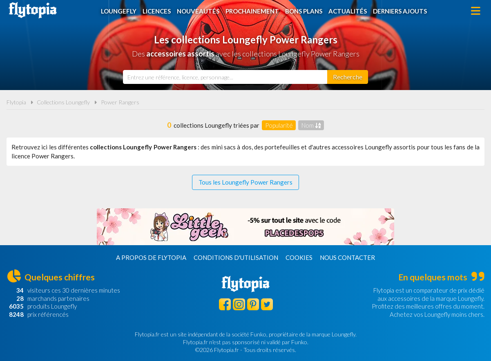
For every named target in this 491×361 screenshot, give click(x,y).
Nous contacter (347, 257)
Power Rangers (120, 102)
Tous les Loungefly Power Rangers (245, 182)
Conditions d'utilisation (236, 257)
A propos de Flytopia (151, 257)
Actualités (347, 11)
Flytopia (33, 10)
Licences (157, 11)
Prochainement (252, 11)
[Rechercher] (347, 77)
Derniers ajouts (400, 11)
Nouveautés (198, 11)
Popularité (279, 125)
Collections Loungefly (63, 102)
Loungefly (118, 11)
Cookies (299, 257)
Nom (311, 125)
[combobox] (225, 77)
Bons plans (303, 11)
